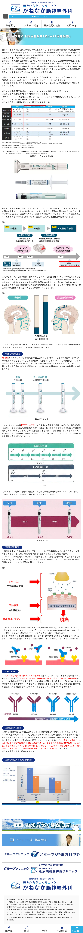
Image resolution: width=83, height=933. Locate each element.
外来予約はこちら (39, 16)
